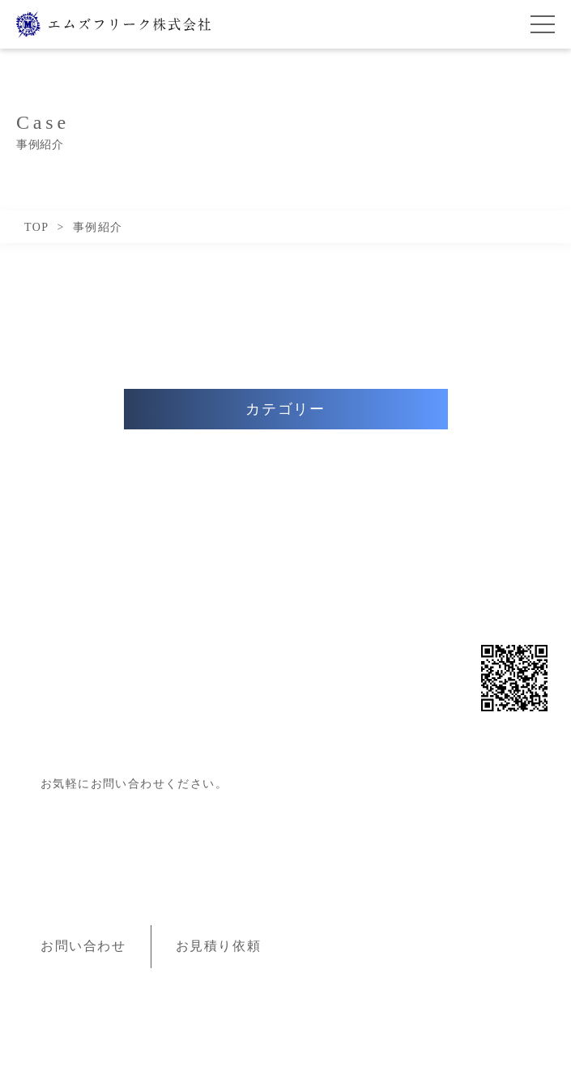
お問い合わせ (83, 946)
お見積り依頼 (219, 946)
